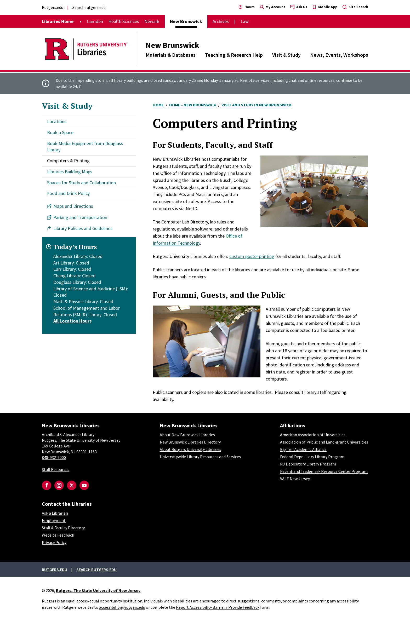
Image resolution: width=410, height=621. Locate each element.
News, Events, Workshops (339, 54)
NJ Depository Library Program (308, 464)
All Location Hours (72, 321)
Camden (95, 21)
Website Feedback (58, 535)
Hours (246, 6)
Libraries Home (57, 21)
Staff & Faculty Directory (63, 527)
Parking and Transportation (80, 217)
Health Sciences (123, 21)
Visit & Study (286, 54)
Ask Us (298, 6)
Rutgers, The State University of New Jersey (98, 590)
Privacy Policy (54, 542)
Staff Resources (55, 469)
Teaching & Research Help (234, 54)
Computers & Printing (68, 161)
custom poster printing (251, 256)
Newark (152, 21)
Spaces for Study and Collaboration (81, 183)
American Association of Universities (312, 434)
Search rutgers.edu (89, 7)
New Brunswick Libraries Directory (190, 442)
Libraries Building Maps (69, 172)
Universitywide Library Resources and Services (200, 456)
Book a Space (60, 132)
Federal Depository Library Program (312, 456)
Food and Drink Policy (68, 193)
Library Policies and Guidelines (82, 228)
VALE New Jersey (295, 478)
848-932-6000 (54, 457)
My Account (272, 6)
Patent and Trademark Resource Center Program (324, 471)
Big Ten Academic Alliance (303, 449)
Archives (221, 21)
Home (158, 104)
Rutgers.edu (52, 7)
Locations (56, 121)
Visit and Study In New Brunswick (256, 104)
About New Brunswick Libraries (187, 434)
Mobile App (325, 6)
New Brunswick (172, 45)
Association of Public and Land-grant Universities (324, 442)
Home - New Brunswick (192, 104)
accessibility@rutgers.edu (122, 607)
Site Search (355, 6)
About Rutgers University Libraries (190, 449)
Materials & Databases (171, 54)
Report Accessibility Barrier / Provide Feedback (217, 607)
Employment (54, 520)
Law (245, 21)
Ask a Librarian (55, 513)
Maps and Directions (73, 206)
